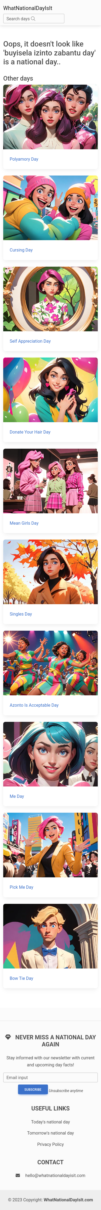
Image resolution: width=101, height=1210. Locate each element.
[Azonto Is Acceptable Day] (50, 673)
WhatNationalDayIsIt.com (68, 1199)
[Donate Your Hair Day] (50, 400)
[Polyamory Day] (50, 127)
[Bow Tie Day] (50, 946)
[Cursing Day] (50, 218)
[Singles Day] (50, 582)
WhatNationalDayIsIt (27, 8)
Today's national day (50, 1122)
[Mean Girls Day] (50, 491)
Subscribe (33, 1090)
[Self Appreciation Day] (50, 309)
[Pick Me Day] (50, 855)
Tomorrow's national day (50, 1133)
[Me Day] (50, 764)
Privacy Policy (50, 1144)
